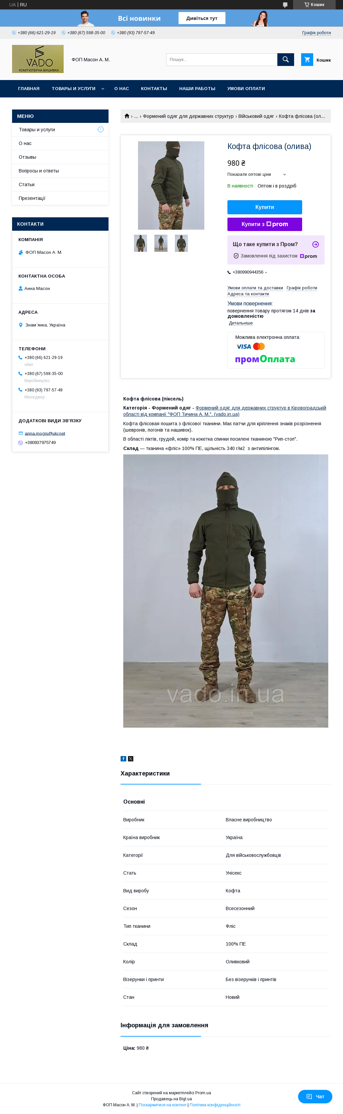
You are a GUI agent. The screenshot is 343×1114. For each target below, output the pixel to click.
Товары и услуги (73, 88)
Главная (29, 88)
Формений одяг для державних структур (188, 116)
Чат (315, 1097)
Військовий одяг (256, 116)
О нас (121, 88)
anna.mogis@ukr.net (45, 433)
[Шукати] (285, 59)
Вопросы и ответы (39, 170)
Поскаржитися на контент (163, 1105)
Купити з (265, 224)
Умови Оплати (246, 88)
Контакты (154, 88)
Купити (265, 207)
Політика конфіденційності (215, 1105)
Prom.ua (203, 1093)
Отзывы (27, 157)
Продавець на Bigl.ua (171, 1099)
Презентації (32, 198)
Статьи (27, 184)
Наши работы (197, 88)
